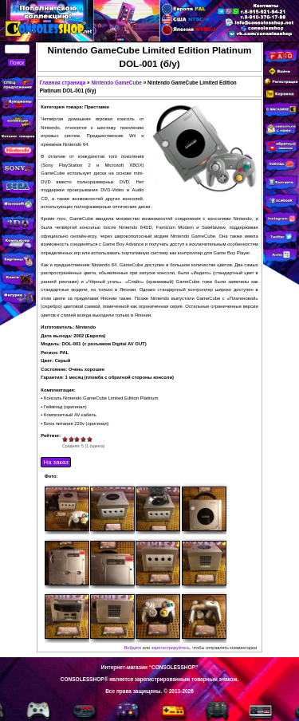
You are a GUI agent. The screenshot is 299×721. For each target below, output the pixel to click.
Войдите (133, 647)
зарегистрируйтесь (170, 647)
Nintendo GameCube (116, 82)
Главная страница (63, 82)
